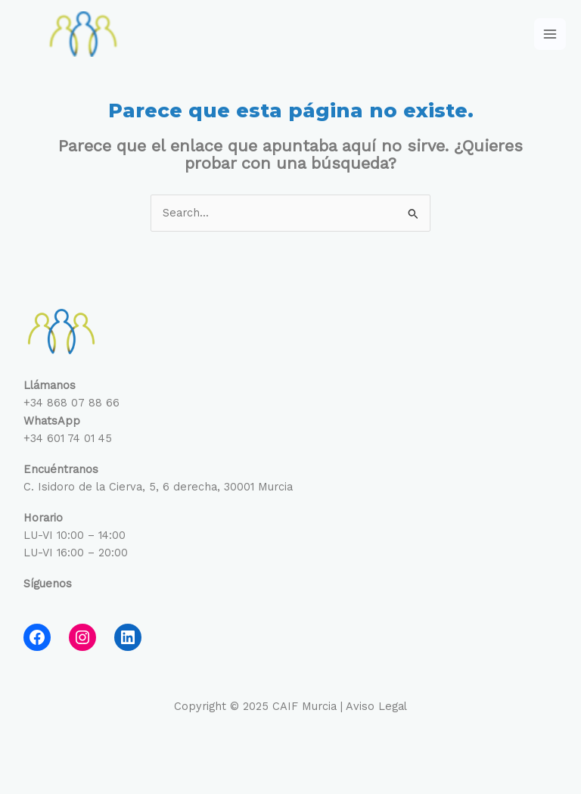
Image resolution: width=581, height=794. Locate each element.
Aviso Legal (376, 706)
